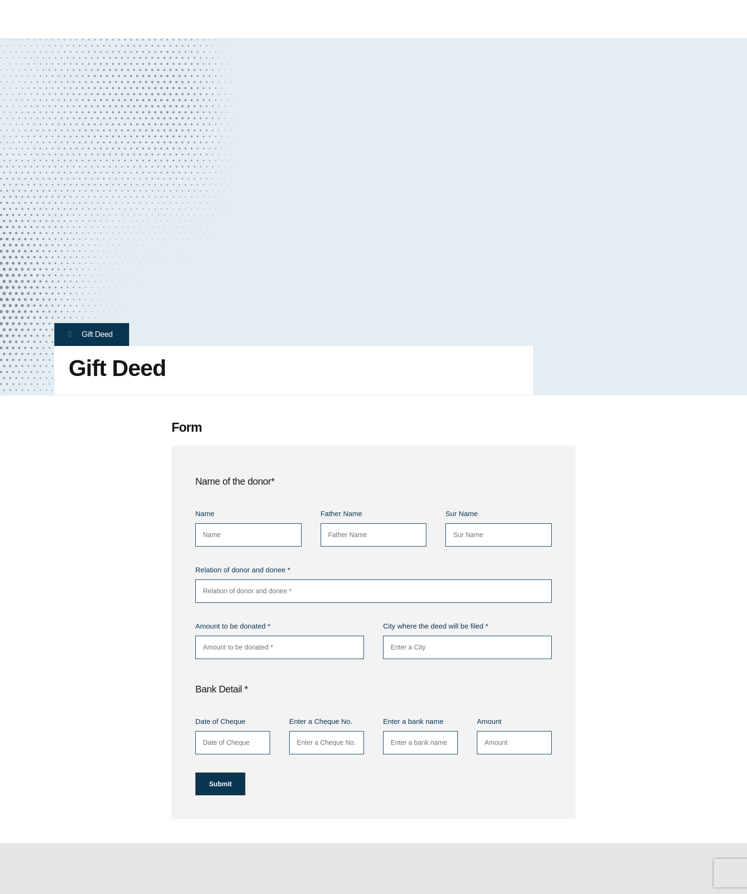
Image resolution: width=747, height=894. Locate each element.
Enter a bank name (413, 721)
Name (204, 513)
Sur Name (461, 513)
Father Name (342, 513)
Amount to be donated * (233, 626)
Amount (489, 721)
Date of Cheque (220, 721)
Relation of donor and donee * (242, 570)
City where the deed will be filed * (435, 626)
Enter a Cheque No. (321, 721)
